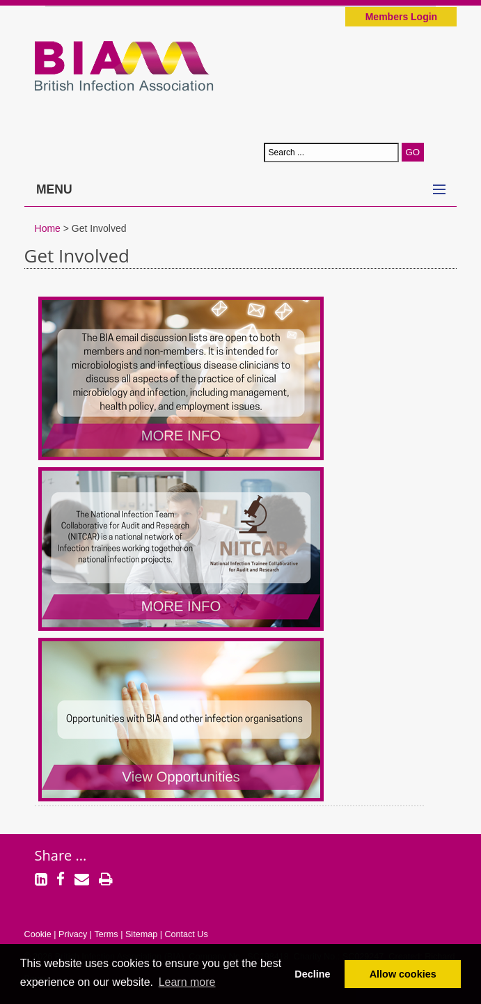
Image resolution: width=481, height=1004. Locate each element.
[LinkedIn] (41, 880)
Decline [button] (312, 974)
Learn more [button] (187, 982)
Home (48, 228)
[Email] (81, 880)
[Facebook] (60, 880)
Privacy (72, 934)
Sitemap (141, 934)
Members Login (401, 16)
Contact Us (185, 934)
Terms (106, 934)
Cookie (38, 934)
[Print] (106, 880)
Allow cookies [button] (403, 974)
